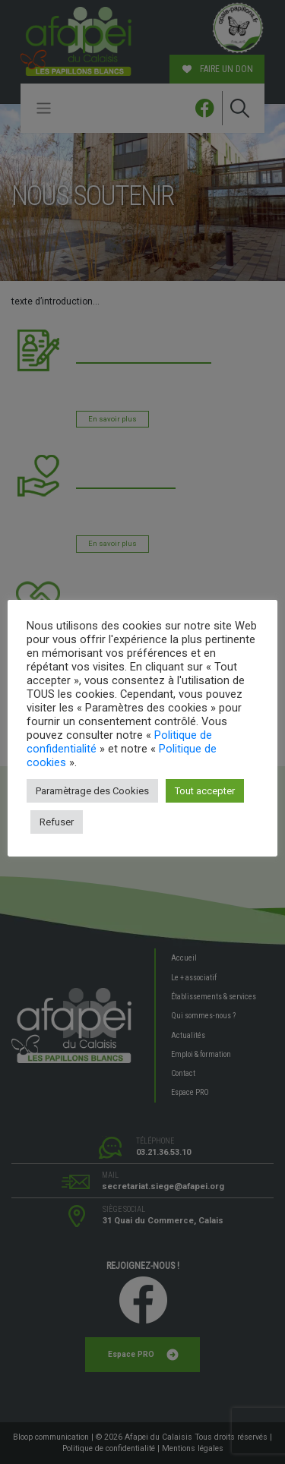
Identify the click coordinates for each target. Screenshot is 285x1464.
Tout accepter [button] (205, 791)
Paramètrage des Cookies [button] (92, 791)
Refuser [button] (57, 822)
